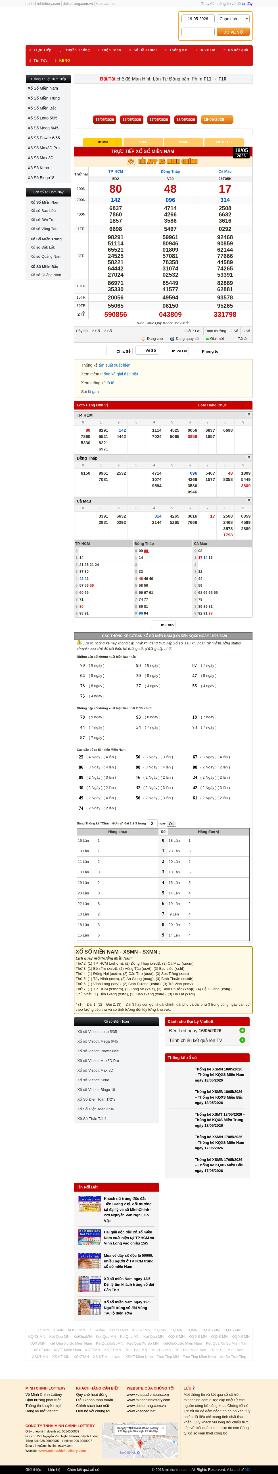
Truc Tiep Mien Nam (227, 1350)
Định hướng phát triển (44, 1400)
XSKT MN (40, 1357)
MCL (248, 1469)
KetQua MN (129, 1336)
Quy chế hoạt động (91, 1394)
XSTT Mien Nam (67, 1350)
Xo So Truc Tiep (233, 1357)
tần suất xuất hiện (114, 365)
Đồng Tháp (170, 171)
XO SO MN (119, 1330)
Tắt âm (243, 338)
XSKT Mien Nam (139, 1357)
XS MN (43, 1330)
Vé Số (151, 350)
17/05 (159, 119)
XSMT (143, 142)
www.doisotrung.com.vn (146, 1405)
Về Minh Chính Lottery (44, 1394)
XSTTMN (92, 1350)
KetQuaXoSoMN (109, 1343)
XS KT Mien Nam (107, 1357)
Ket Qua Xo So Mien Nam (70, 1343)
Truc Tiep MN (136, 1350)
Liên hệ (54, 1469)
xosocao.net (106, 3)
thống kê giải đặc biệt (119, 374)
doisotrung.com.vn (78, 3)
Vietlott (224, 142)
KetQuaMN (83, 1336)
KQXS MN (232, 1330)
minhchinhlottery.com (43, 3)
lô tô (110, 383)
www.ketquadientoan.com (148, 1394)
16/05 (131, 119)
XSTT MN (42, 1350)
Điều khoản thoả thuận (94, 1400)
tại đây (247, 3)
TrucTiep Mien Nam (191, 1350)
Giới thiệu (33, 1469)
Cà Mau (225, 171)
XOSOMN (97, 1330)
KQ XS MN (211, 1330)
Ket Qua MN (59, 1336)
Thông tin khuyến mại (43, 1405)
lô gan (93, 391)
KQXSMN (37, 1343)
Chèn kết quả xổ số (83, 1469)
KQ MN (160, 1330)
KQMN (192, 1330)
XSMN (103, 142)
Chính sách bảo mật (92, 1405)
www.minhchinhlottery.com (148, 1400)
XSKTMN (81, 1357)
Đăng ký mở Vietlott (42, 1411)
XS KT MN (61, 1357)
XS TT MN (112, 1350)
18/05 (186, 119)
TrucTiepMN (161, 1350)
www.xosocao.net (141, 1411)
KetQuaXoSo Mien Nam (182, 1343)
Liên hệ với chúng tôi (93, 1411)
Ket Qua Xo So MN (143, 1343)
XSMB (184, 142)
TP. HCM (115, 171)
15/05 (104, 119)
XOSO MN (76, 1330)
